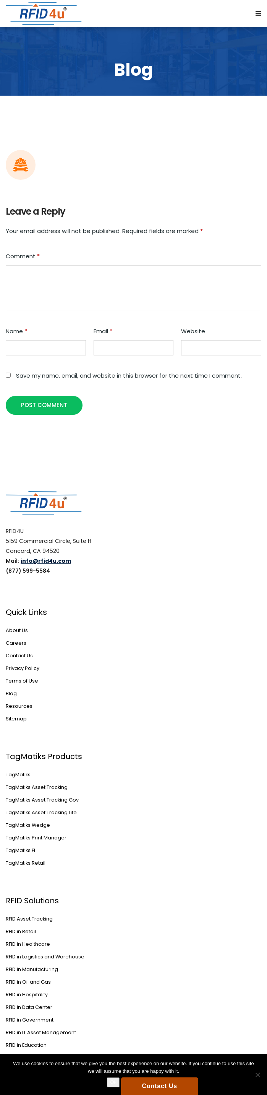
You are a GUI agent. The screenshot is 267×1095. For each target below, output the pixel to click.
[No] (257, 1075)
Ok (113, 1082)
